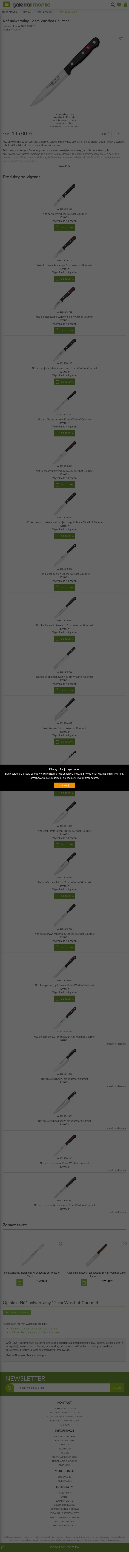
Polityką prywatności (85, 773)
